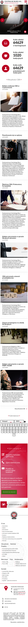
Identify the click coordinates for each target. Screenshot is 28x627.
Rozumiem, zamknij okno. (18, 622)
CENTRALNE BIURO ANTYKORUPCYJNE (14, 515)
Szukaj (24, 421)
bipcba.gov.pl (22, 594)
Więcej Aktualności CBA (20, 408)
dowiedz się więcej (8, 492)
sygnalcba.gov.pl (21, 592)
